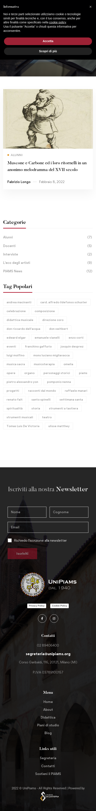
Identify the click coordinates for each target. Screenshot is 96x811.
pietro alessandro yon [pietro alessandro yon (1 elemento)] (22, 381)
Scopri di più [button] (48, 51)
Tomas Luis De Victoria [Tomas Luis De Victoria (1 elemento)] (23, 426)
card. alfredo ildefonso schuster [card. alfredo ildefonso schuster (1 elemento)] (63, 302)
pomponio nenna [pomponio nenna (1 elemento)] (59, 381)
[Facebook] (42, 618)
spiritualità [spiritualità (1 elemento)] (15, 408)
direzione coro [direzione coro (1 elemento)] (53, 320)
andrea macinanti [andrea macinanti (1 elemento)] (19, 302)
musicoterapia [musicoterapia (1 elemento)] (44, 364)
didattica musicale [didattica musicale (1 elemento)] (20, 320)
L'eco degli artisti (48, 263)
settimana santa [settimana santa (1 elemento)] (71, 399)
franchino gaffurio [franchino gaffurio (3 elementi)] (38, 346)
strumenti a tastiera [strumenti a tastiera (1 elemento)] (63, 408)
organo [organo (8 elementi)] (29, 373)
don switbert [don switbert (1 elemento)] (58, 328)
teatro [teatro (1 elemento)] (47, 417)
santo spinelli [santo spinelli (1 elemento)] (41, 399)
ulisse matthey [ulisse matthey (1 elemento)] (59, 426)
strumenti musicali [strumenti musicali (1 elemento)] (20, 417)
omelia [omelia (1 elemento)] (68, 364)
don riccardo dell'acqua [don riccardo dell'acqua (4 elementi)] (23, 328)
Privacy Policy (37, 605)
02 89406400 (48, 645)
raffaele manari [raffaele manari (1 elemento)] (76, 390)
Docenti (48, 246)
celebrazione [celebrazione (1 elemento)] (16, 311)
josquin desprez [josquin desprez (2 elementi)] (72, 346)
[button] (90, 6)
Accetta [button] (48, 41)
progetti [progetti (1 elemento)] (13, 390)
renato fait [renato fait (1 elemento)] (15, 399)
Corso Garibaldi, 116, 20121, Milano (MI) (48, 662)
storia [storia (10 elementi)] (35, 408)
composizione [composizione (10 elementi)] (45, 311)
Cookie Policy (59, 605)
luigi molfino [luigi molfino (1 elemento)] (15, 355)
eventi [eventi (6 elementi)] (11, 346)
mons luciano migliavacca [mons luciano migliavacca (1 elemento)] (51, 355)
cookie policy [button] (57, 22)
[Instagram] (54, 618)
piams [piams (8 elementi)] (83, 373)
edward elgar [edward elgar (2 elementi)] (16, 337)
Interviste (48, 254)
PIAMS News (48, 271)
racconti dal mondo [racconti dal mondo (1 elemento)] (42, 390)
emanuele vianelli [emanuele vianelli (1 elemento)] (47, 337)
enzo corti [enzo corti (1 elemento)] (76, 337)
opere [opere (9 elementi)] (11, 373)
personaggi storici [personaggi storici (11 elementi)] (56, 373)
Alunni (48, 237)
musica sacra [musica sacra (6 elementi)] (16, 364)
